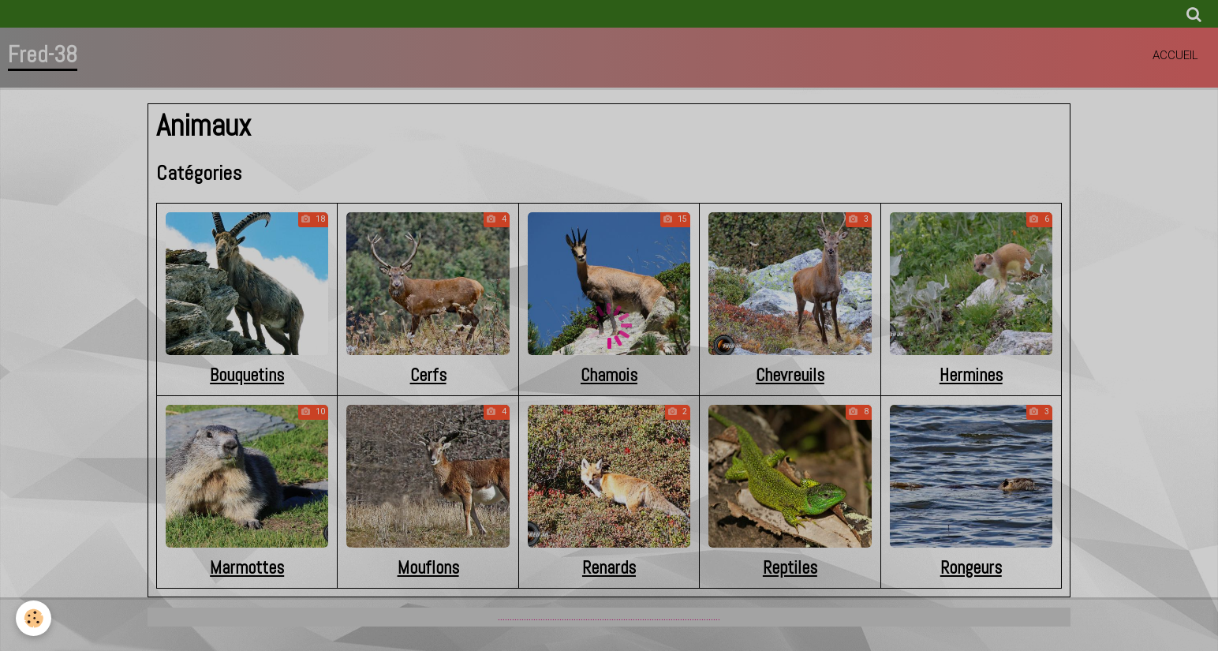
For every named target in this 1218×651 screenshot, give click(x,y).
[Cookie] (33, 618)
